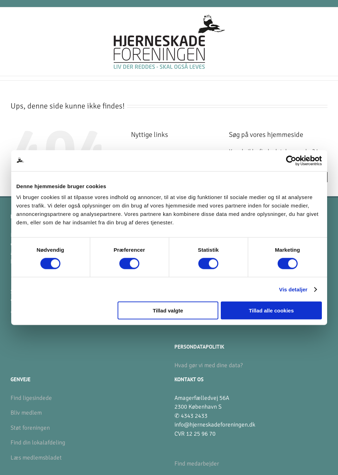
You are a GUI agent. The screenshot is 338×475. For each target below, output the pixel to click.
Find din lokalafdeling (38, 442)
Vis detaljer (293, 289)
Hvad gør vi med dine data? (208, 365)
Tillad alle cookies (271, 311)
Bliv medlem (26, 412)
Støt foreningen (30, 427)
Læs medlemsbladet (36, 457)
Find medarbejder (196, 463)
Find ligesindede (31, 398)
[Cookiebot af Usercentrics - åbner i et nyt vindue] (291, 160)
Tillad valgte (168, 311)
